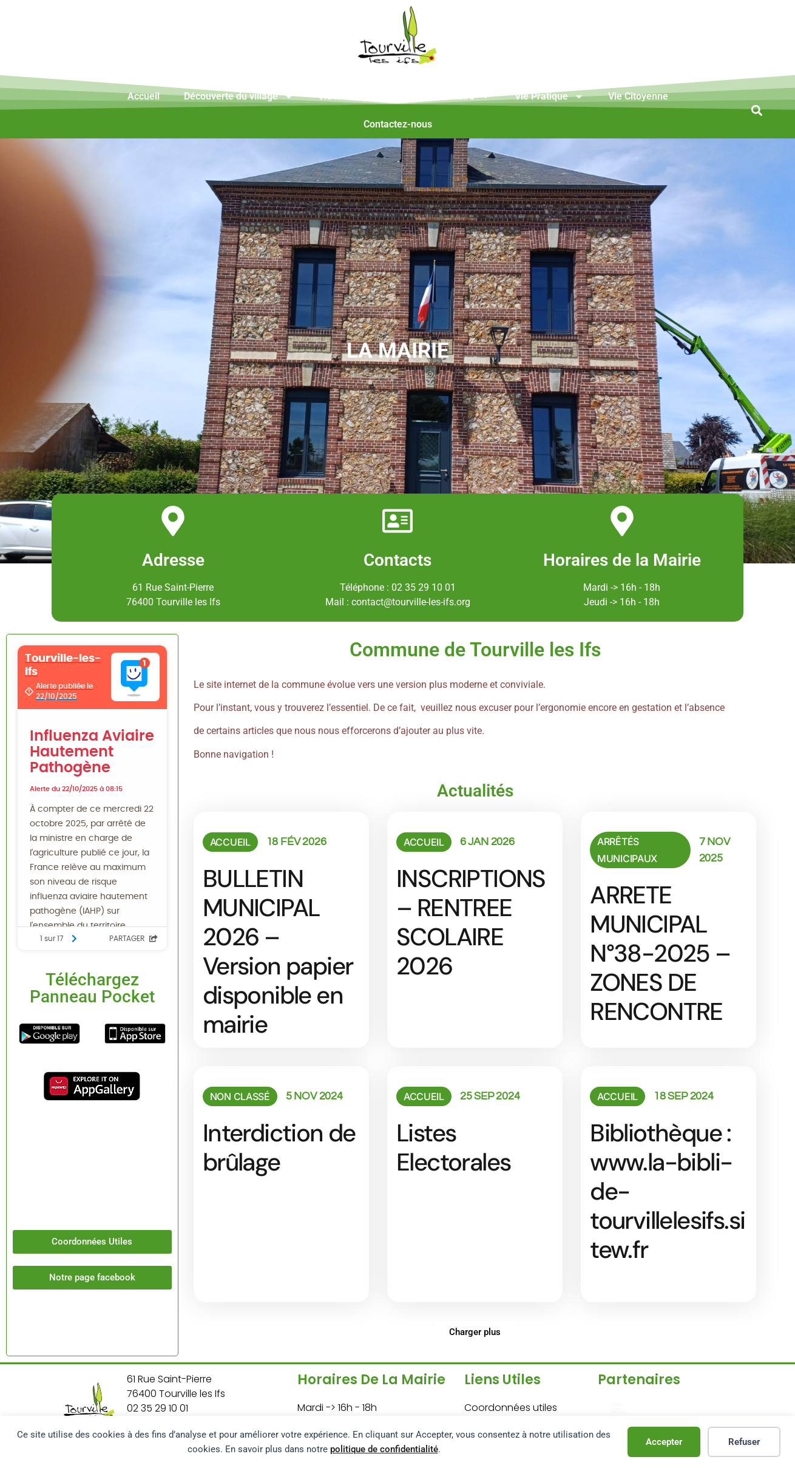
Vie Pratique (549, 96)
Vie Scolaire (456, 96)
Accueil (143, 96)
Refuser (744, 1441)
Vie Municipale (358, 96)
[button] (756, 110)
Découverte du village (239, 96)
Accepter (664, 1441)
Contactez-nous (398, 124)
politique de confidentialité (384, 1449)
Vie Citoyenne (638, 96)
